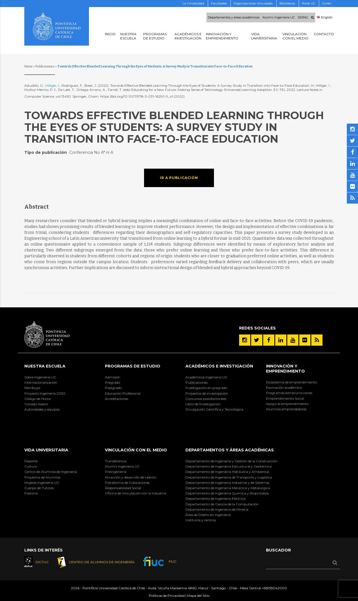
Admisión (112, 377)
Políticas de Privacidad (167, 595)
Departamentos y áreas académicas (234, 18)
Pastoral (31, 493)
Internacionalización (40, 382)
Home (28, 66)
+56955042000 (274, 588)
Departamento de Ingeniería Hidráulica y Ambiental (227, 472)
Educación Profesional (122, 393)
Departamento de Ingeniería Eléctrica (215, 498)
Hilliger (50, 85)
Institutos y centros (200, 520)
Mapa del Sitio (198, 595)
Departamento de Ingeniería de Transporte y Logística (228, 477)
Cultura (30, 466)
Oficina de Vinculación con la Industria (135, 493)
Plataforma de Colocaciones (127, 482)
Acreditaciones (116, 399)
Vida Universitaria (46, 449)
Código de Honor (37, 399)
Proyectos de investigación (206, 393)
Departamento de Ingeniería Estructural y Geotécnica (228, 466)
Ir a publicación (179, 178)
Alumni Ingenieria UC (278, 18)
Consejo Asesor (36, 404)
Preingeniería (115, 472)
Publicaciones (45, 66)
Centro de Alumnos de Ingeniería (50, 472)
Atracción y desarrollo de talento (130, 477)
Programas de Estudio (132, 366)
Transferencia (115, 461)
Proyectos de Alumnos (42, 477)
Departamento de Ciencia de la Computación (221, 504)
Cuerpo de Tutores (39, 488)
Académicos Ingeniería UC (206, 377)
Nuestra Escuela (44, 366)
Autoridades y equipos (42, 409)
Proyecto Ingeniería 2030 (44, 393)
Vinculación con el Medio (136, 449)
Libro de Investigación (202, 404)
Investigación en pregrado (206, 388)
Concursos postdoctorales (205, 399)
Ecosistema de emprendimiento (291, 382)
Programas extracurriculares (289, 393)
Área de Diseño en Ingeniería (208, 515)
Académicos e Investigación (219, 366)
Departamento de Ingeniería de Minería (216, 509)
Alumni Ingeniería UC (122, 466)
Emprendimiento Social (285, 398)
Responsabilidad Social (123, 488)
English (325, 18)
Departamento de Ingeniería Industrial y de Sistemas (227, 482)
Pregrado (112, 382)
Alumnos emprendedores (286, 409)
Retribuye (32, 388)
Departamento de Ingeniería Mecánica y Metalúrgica (227, 488)
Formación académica (284, 387)
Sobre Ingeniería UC (40, 377)
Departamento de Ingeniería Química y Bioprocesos (227, 493)
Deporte (30, 461)
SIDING (303, 18)
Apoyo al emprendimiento (287, 404)
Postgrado (113, 388)
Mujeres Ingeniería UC (41, 482)
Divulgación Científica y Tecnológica (214, 409)
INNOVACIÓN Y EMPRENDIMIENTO (285, 369)
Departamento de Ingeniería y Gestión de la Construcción (231, 461)
